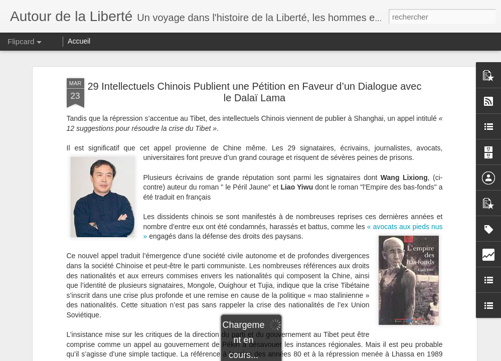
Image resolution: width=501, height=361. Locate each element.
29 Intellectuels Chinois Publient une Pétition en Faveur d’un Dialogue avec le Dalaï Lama (255, 92)
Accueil (79, 41)
